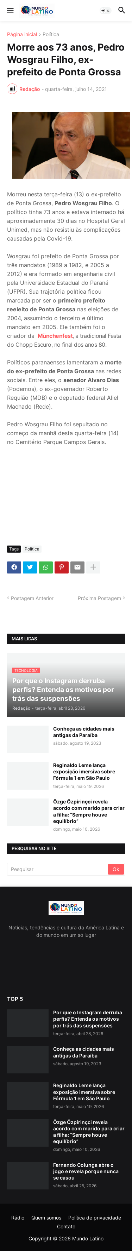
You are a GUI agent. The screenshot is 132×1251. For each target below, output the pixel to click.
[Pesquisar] (58, 869)
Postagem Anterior (32, 598)
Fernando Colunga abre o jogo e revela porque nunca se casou (86, 1171)
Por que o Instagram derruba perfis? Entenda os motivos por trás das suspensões (87, 1018)
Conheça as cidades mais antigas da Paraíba (83, 732)
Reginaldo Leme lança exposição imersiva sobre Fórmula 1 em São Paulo (84, 771)
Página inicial (22, 34)
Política (51, 34)
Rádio (17, 1218)
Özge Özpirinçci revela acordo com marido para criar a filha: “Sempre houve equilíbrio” (89, 811)
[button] (9, 11)
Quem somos (46, 1218)
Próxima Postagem (99, 598)
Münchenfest (55, 335)
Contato (66, 1226)
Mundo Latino (87, 1238)
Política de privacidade (94, 1218)
